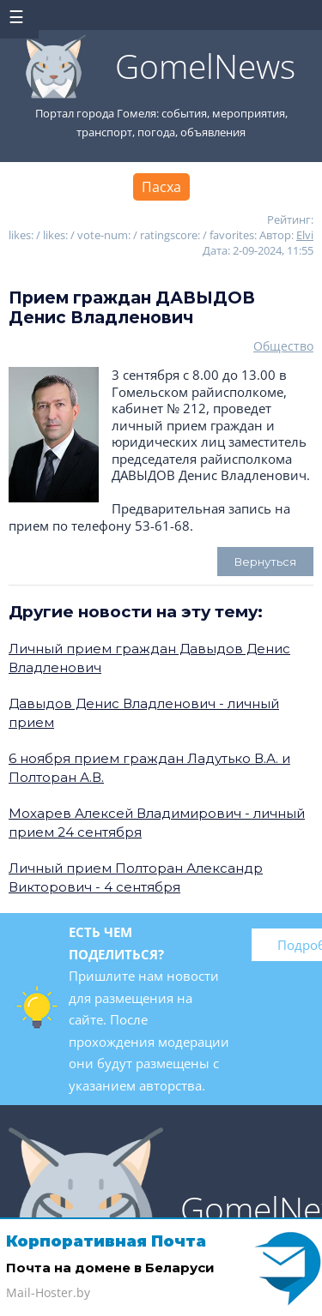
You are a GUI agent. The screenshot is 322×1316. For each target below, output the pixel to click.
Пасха (161, 186)
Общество (283, 346)
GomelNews (205, 65)
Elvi (304, 235)
